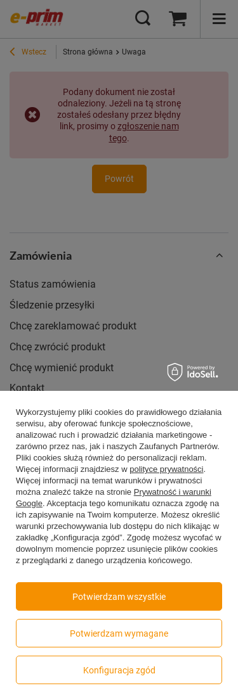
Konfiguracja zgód (119, 670)
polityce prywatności (166, 469)
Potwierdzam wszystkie (119, 597)
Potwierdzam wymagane (119, 633)
